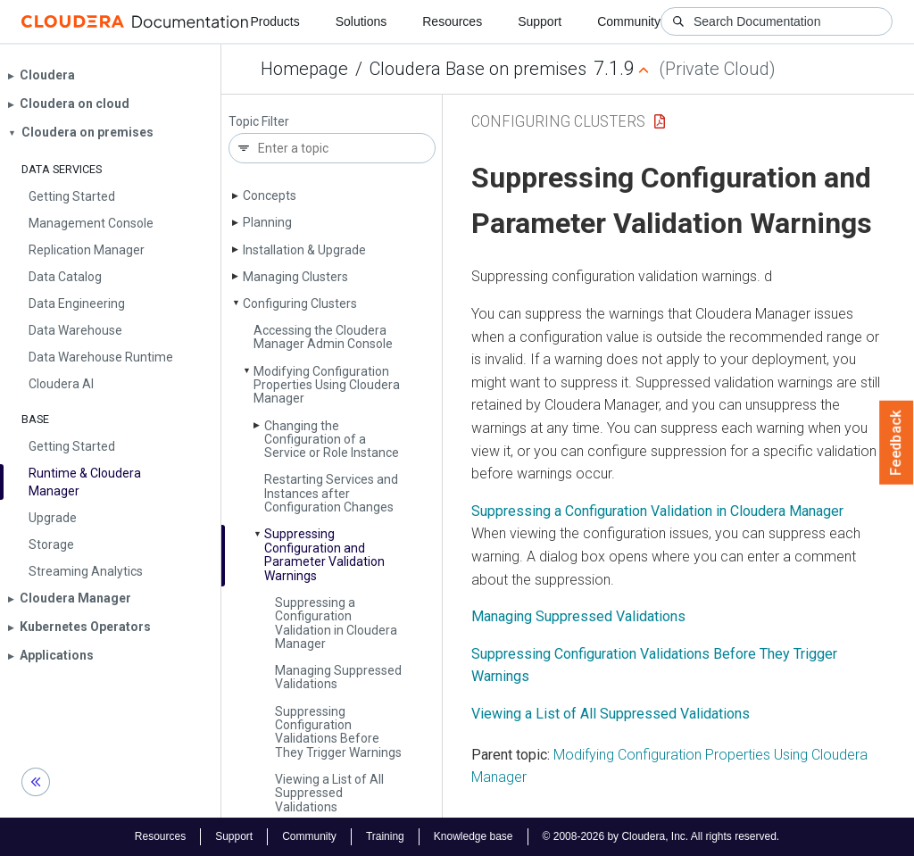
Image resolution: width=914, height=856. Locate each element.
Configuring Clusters (300, 303)
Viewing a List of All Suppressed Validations (329, 793)
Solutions (361, 21)
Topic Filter (258, 122)
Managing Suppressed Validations (338, 677)
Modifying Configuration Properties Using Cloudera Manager (326, 385)
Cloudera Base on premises (478, 68)
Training (385, 836)
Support (539, 21)
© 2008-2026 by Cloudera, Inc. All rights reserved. (661, 836)
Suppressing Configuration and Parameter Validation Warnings (324, 554)
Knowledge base (473, 836)
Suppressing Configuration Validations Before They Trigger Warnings (338, 732)
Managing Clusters (295, 277)
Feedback (896, 443)
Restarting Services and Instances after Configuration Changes (331, 493)
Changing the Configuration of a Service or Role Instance (331, 440)
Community (629, 21)
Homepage (304, 68)
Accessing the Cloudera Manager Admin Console (323, 337)
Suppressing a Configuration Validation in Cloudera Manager (336, 623)
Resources (452, 21)
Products (274, 21)
